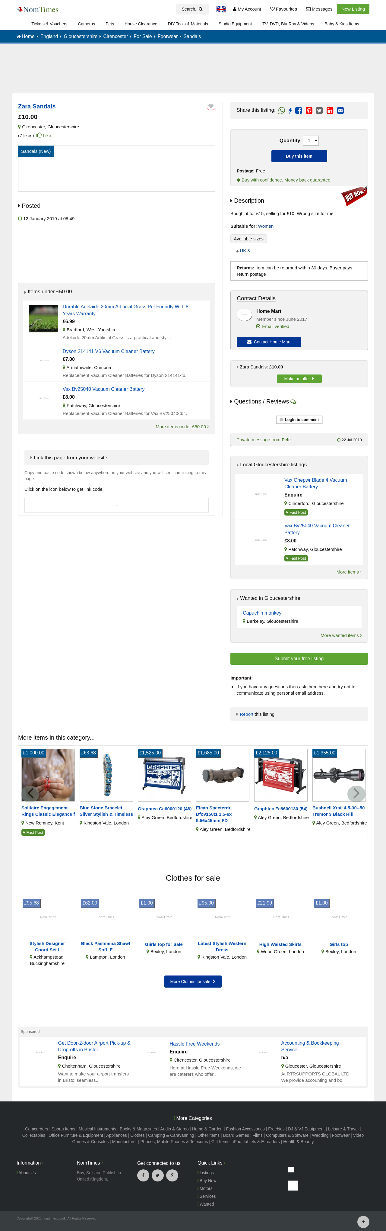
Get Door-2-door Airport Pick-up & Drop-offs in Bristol (94, 1046)
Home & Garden (207, 1129)
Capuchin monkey (262, 613)
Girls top (338, 944)
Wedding (320, 1135)
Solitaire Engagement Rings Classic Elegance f (48, 811)
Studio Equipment (235, 23)
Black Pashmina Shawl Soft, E (105, 946)
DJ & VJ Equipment (306, 1129)
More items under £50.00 (182, 426)
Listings (206, 1172)
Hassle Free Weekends (195, 1043)
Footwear (341, 1135)
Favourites (283, 8)
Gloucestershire (63, 126)
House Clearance (141, 23)
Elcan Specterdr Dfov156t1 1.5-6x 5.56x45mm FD (214, 814)
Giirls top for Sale (164, 944)
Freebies (276, 1129)
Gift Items (220, 1141)
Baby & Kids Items (341, 23)
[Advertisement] (193, 72)
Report (246, 714)
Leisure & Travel (343, 1129)
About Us (26, 1172)
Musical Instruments (97, 1129)
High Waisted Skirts (280, 944)
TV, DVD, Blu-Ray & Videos (288, 23)
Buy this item (299, 156)
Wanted (206, 1204)
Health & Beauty (298, 1141)
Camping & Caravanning (171, 1135)
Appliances (116, 1135)
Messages (319, 8)
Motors (205, 1188)
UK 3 (245, 250)
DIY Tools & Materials (188, 23)
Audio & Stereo (174, 1129)
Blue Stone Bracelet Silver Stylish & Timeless (106, 811)
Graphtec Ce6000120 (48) (164, 808)
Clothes (137, 1135)
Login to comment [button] (299, 419)
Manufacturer (124, 1141)
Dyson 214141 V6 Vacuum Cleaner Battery (109, 351)
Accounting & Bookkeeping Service (310, 1046)
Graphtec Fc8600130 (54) (281, 808)
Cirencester (33, 126)
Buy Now (207, 1180)
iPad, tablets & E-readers (256, 1141)
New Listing (353, 8)
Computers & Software (287, 1135)
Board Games (236, 1135)
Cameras (86, 23)
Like (47, 135)
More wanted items (341, 635)
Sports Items (63, 1129)
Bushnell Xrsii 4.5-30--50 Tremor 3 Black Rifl (338, 811)
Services (207, 1196)
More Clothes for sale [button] (193, 981)
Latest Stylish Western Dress (222, 946)
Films (257, 1135)
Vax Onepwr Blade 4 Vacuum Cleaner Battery (315, 483)
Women (266, 226)
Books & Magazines (138, 1129)
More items (349, 571)
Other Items (209, 1135)
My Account (247, 8)
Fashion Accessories (245, 1129)
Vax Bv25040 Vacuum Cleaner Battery (104, 389)
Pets (110, 23)
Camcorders (36, 1129)
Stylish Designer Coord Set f (47, 946)
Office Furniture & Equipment (76, 1135)
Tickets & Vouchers (49, 23)
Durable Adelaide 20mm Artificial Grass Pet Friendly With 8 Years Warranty (125, 310)
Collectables (33, 1135)
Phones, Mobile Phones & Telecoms (174, 1141)
